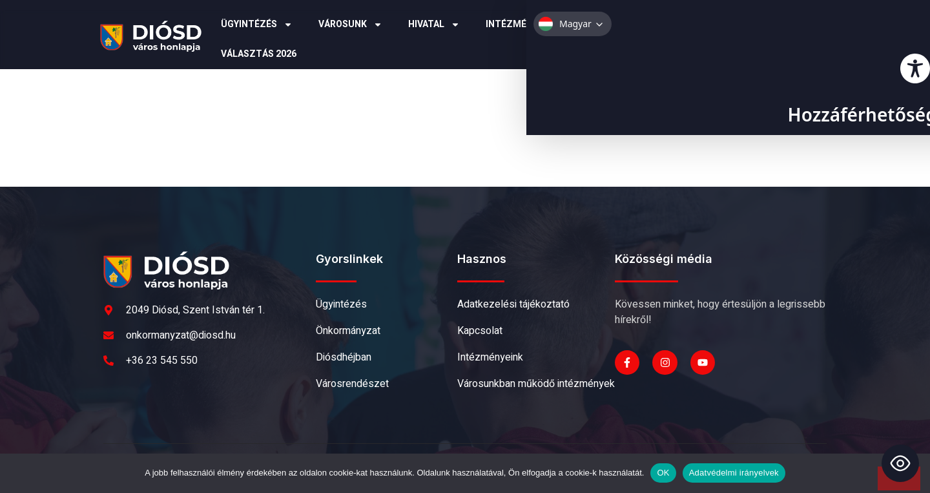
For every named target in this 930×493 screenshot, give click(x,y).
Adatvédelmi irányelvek (734, 472)
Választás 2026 (258, 54)
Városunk (350, 25)
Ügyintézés (257, 25)
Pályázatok (626, 25)
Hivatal (434, 25)
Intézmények (525, 25)
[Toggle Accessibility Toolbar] (900, 463)
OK (663, 472)
